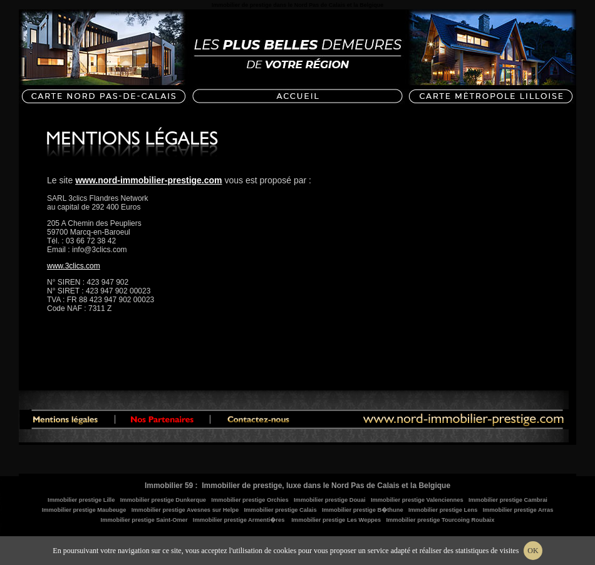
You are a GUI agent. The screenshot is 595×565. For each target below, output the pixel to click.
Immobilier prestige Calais (280, 510)
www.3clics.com (73, 266)
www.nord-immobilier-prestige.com (148, 180)
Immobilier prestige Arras (518, 510)
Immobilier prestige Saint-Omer (144, 520)
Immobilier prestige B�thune (362, 510)
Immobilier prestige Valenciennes (417, 500)
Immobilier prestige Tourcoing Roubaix (440, 520)
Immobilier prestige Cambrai (507, 500)
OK (532, 550)
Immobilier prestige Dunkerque (163, 500)
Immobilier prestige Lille (81, 500)
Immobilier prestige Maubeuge (84, 510)
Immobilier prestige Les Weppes (336, 520)
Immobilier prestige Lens (442, 510)
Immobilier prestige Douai (330, 500)
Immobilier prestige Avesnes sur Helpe (185, 510)
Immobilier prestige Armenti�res (239, 520)
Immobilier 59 (169, 485)
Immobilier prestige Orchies (249, 500)
